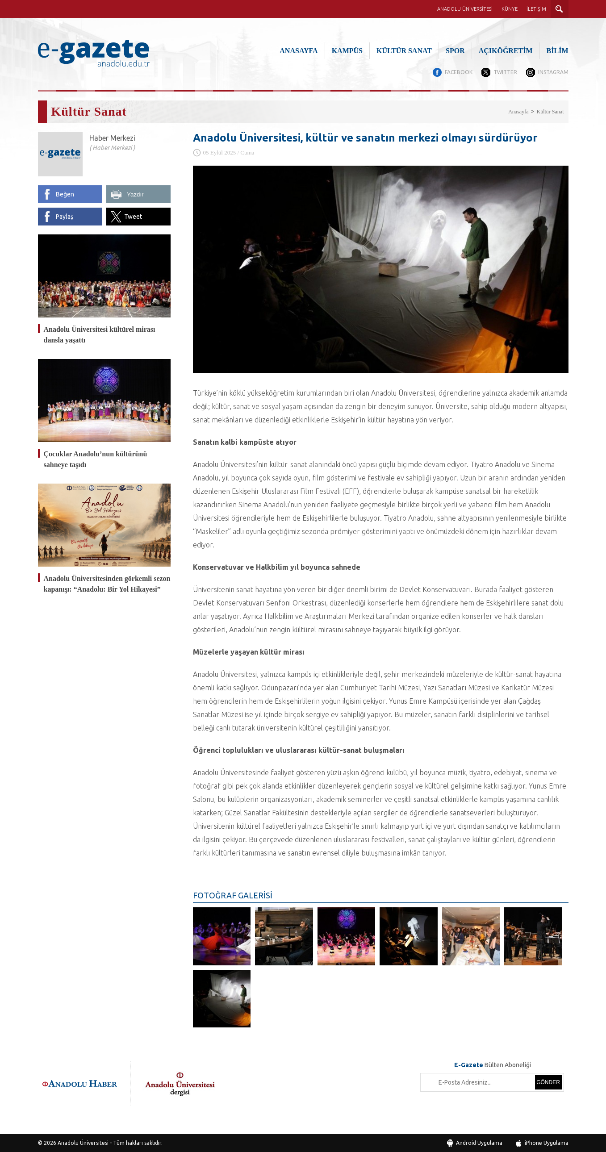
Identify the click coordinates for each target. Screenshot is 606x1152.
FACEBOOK (458, 72)
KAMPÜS (347, 50)
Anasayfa (518, 112)
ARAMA (559, 9)
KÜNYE (510, 9)
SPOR (455, 50)
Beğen (65, 194)
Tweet (133, 216)
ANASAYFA (299, 50)
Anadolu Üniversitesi (83, 1143)
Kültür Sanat (550, 112)
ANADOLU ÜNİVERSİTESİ (465, 9)
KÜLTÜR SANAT (404, 50)
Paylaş (64, 216)
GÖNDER (548, 1082)
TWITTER (505, 72)
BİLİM (557, 50)
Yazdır (135, 194)
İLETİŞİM (536, 9)
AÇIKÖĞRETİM (506, 50)
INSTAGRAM (553, 72)
